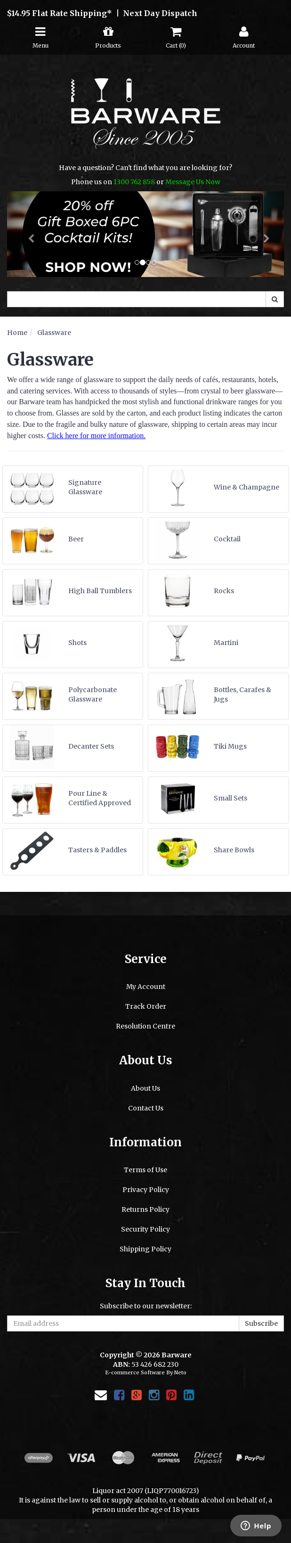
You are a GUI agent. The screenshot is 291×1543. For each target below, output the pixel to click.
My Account (145, 986)
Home (17, 332)
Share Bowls (234, 850)
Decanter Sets (91, 746)
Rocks (224, 591)
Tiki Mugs (230, 746)
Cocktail (227, 539)
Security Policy (145, 1229)
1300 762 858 (134, 182)
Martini (226, 642)
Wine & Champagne (246, 487)
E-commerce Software (135, 1372)
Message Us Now (192, 182)
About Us (145, 1088)
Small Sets (230, 798)
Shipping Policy (145, 1249)
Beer (76, 539)
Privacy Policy (145, 1189)
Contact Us (145, 1108)
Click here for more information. (96, 436)
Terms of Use (145, 1170)
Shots (77, 642)
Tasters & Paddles (97, 850)
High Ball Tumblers (100, 591)
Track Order (145, 1006)
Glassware (54, 332)
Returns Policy (145, 1209)
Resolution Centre (145, 1026)
